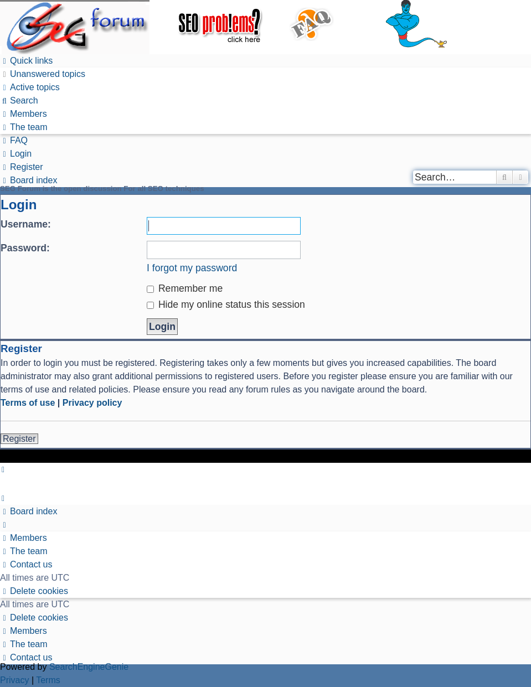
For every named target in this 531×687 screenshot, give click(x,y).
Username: (26, 224)
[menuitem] (42, 74)
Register (19, 438)
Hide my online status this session (226, 304)
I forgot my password (192, 267)
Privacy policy (92, 402)
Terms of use (28, 402)
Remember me (185, 288)
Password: (25, 248)
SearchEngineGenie (88, 666)
